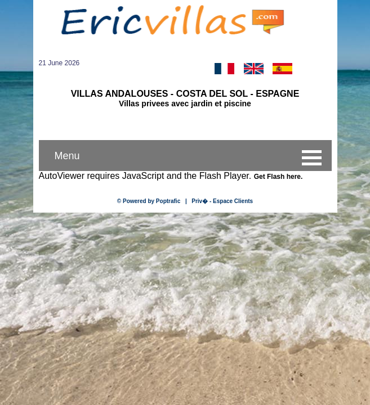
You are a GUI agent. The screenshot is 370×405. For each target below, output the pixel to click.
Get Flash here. (278, 177)
